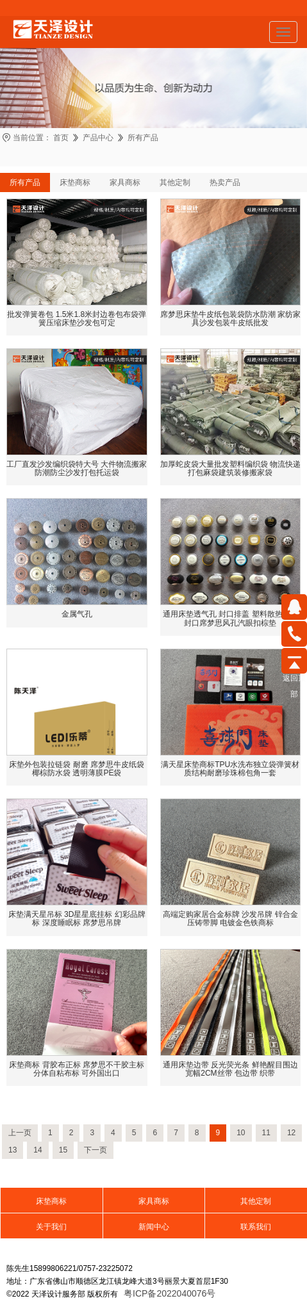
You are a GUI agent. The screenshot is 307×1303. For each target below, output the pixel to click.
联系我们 (255, 1226)
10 (240, 1132)
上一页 (19, 1132)
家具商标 (125, 182)
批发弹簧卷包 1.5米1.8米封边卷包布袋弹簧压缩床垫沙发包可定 (76, 318)
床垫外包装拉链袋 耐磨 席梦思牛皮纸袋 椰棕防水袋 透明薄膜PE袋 (76, 768)
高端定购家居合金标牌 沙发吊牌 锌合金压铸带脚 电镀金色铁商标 (230, 918)
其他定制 (175, 182)
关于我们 (51, 1226)
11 (266, 1132)
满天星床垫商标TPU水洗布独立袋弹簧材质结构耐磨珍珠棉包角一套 (230, 768)
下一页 (95, 1149)
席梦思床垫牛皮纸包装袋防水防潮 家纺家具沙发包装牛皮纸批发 (230, 318)
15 (63, 1149)
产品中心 (98, 137)
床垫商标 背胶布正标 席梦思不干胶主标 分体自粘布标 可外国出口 (76, 1069)
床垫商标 (75, 182)
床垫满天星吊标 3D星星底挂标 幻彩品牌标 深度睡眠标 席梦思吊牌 (76, 918)
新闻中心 (153, 1226)
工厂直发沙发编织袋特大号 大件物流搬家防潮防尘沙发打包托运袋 (76, 468)
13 (12, 1149)
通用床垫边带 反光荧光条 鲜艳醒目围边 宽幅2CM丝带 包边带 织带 (230, 1069)
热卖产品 (225, 182)
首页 (61, 137)
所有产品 (143, 137)
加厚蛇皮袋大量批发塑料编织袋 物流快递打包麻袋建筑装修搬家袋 (230, 468)
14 (37, 1149)
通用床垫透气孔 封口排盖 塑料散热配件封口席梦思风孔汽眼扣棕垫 (230, 618)
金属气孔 (77, 614)
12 (291, 1132)
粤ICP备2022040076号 (169, 1293)
